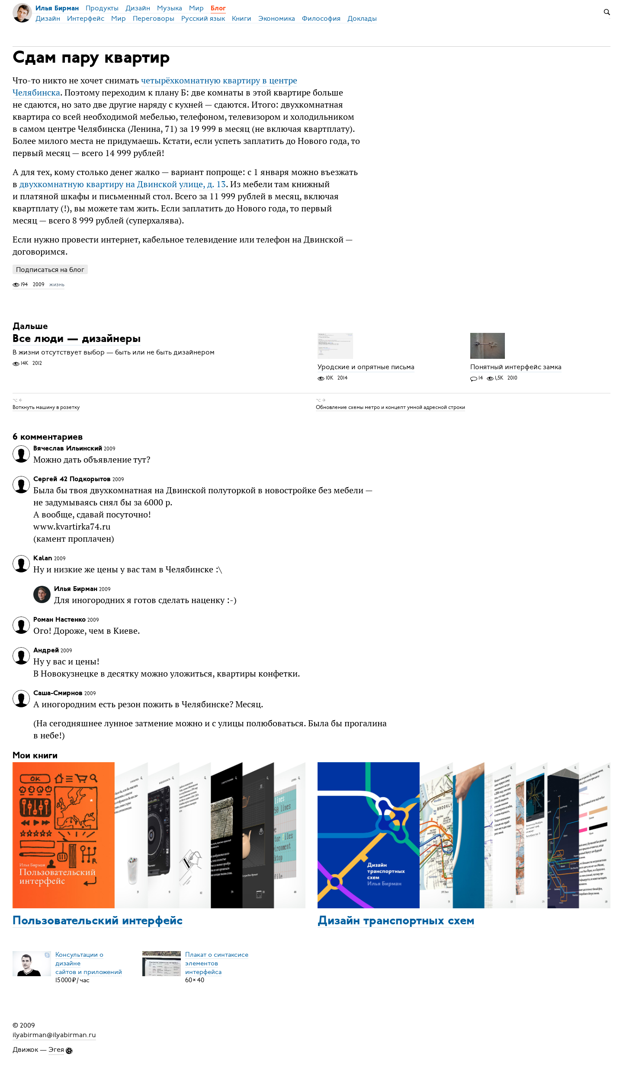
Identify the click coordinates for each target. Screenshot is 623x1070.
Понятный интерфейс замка (516, 367)
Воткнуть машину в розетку (46, 407)
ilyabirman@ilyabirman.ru (54, 1035)
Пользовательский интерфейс (98, 921)
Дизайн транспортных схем (396, 921)
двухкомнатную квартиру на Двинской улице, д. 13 (122, 184)
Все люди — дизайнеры (77, 339)
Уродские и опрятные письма (366, 367)
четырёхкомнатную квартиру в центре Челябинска (155, 86)
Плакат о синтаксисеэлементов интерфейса (216, 963)
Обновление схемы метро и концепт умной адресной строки (390, 407)
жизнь (56, 284)
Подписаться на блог (50, 269)
